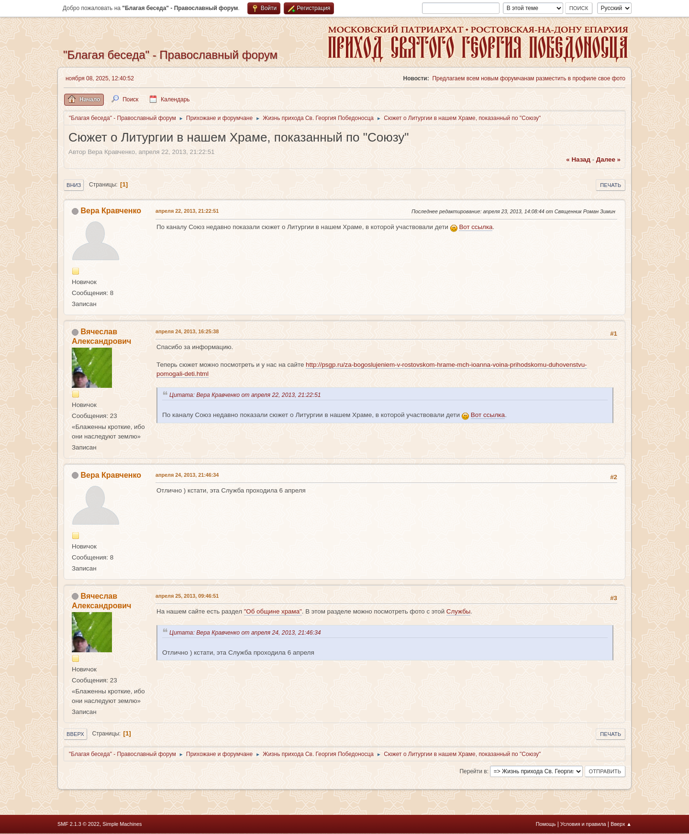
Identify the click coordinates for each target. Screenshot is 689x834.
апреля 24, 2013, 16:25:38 (187, 331)
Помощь (546, 824)
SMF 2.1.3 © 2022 (78, 824)
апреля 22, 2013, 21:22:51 (187, 211)
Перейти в (473, 771)
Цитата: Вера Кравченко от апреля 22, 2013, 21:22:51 (246, 395)
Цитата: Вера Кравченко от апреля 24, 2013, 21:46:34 (246, 632)
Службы (458, 611)
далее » (608, 159)
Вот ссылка (475, 226)
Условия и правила (583, 824)
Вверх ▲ (621, 824)
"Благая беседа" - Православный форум (170, 54)
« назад (578, 159)
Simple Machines (122, 824)
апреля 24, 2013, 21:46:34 (187, 475)
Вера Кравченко (110, 211)
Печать (610, 185)
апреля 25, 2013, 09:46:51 (187, 596)
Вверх (75, 734)
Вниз (74, 185)
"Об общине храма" (273, 611)
